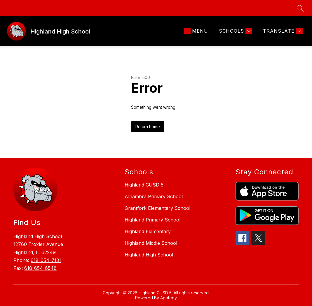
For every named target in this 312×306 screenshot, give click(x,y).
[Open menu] (196, 31)
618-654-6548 (40, 268)
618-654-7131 (46, 260)
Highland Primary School (152, 220)
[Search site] (300, 8)
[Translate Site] (282, 31)
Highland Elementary (148, 231)
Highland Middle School (151, 243)
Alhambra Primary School (154, 196)
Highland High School (149, 255)
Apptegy (168, 297)
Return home (147, 126)
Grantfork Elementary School (157, 208)
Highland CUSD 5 (144, 185)
